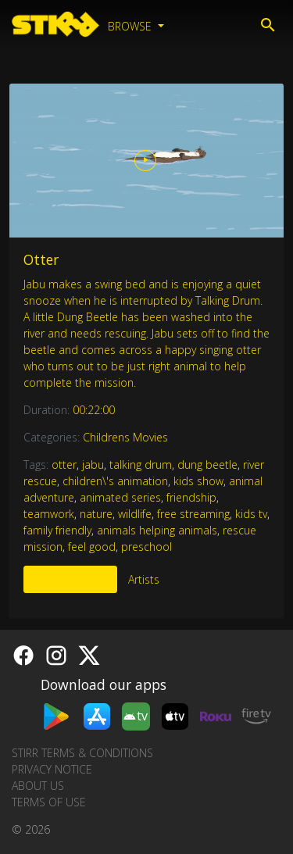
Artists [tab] (143, 579)
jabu (93, 464)
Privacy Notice (52, 769)
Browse (131, 26)
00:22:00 (94, 409)
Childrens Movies (125, 437)
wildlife (135, 513)
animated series (120, 497)
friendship (191, 497)
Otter (41, 259)
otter (64, 464)
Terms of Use (49, 802)
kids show (198, 480)
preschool (146, 546)
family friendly (57, 530)
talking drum (140, 464)
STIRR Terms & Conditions (82, 752)
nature (96, 513)
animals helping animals (157, 530)
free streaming (193, 513)
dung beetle (207, 464)
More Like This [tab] (70, 579)
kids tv (251, 513)
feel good (92, 546)
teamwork (48, 513)
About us (38, 785)
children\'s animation (115, 480)
